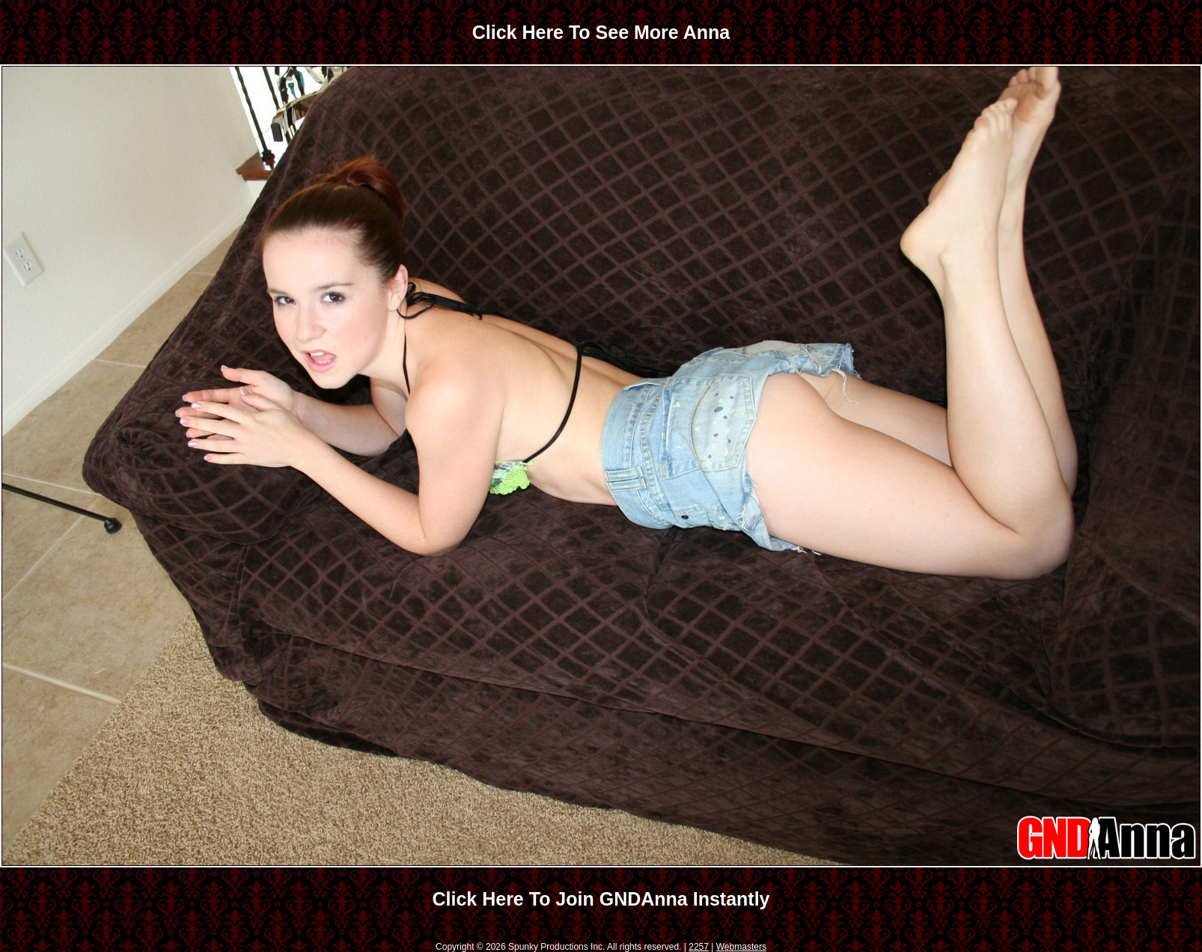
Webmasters (741, 947)
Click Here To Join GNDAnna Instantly (600, 898)
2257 (699, 947)
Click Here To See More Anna (601, 32)
